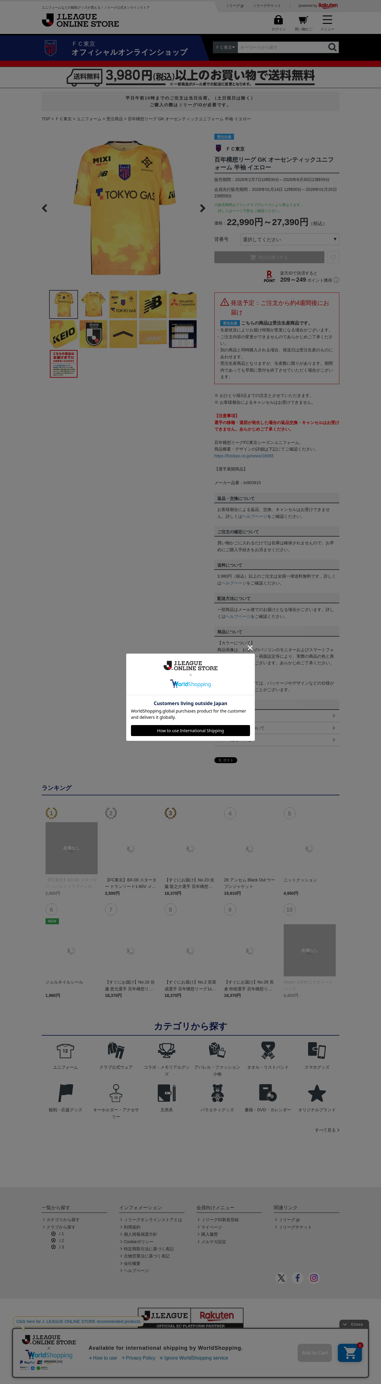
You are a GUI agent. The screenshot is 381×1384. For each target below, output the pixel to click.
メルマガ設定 (213, 1241)
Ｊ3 (60, 1247)
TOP (46, 118)
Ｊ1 (60, 1233)
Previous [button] (44, 208)
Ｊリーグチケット (267, 6)
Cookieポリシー (139, 1241)
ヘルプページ (254, 516)
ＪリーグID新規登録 (220, 1219)
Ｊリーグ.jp (235, 6)
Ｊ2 (60, 1240)
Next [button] (202, 208)
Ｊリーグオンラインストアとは (153, 1219)
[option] (123, 208)
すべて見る (325, 1130)
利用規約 (132, 1227)
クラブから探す (61, 1227)
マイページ (211, 1227)
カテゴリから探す (63, 1219)
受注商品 (114, 118)
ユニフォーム (89, 118)
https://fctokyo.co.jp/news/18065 (244, 455)
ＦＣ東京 (63, 118)
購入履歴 (209, 1234)
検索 (333, 47)
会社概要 (132, 1263)
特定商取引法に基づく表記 (149, 1248)
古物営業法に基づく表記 (147, 1256)
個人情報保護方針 (140, 1234)
